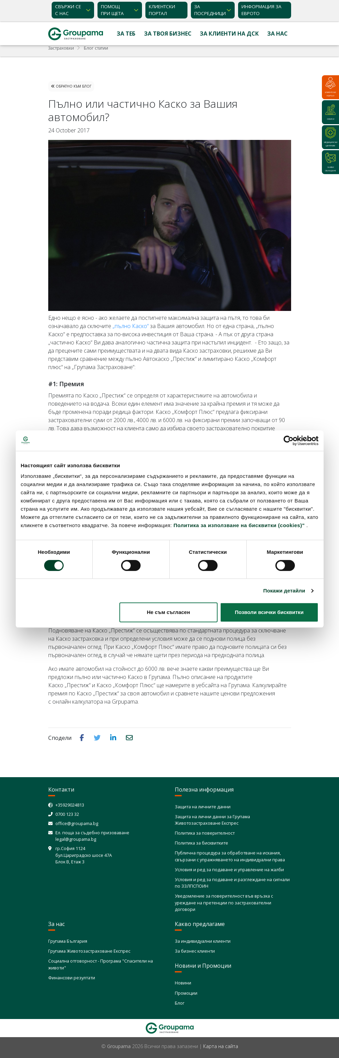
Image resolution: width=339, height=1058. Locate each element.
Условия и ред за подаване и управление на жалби (229, 869)
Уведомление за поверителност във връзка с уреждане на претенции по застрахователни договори (224, 902)
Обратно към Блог (71, 86)
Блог (179, 1003)
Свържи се (68, 10)
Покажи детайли (284, 590)
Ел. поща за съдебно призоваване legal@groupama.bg (92, 836)
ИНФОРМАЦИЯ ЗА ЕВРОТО (262, 9)
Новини (183, 983)
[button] (83, 737)
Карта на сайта (220, 1046)
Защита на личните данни (203, 807)
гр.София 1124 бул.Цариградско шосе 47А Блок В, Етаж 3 (83, 854)
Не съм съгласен (168, 612)
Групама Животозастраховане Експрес (89, 951)
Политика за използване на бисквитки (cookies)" (239, 525)
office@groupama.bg (76, 823)
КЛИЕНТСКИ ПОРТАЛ (162, 9)
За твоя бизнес (168, 33)
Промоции (186, 993)
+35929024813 (69, 805)
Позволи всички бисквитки (269, 612)
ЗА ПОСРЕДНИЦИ (210, 9)
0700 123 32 (67, 814)
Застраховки (61, 48)
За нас (277, 33)
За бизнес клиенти (195, 951)
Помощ (112, 10)
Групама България (67, 941)
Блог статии (96, 48)
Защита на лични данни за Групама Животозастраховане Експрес (212, 819)
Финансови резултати (71, 978)
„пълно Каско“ (131, 326)
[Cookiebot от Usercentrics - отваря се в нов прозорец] (288, 440)
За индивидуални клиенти (203, 941)
